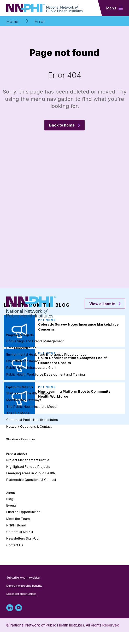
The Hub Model (18, 413)
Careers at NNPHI (19, 532)
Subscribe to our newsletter (23, 577)
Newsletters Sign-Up (22, 538)
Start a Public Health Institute (28, 393)
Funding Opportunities (23, 512)
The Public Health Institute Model (31, 407)
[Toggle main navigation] (114, 8)
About (10, 492)
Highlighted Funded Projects (28, 467)
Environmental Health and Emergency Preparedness (46, 354)
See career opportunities (21, 593)
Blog (9, 499)
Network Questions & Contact (29, 426)
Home (12, 21)
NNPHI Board (16, 525)
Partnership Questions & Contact (31, 480)
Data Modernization (21, 348)
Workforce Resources (20, 439)
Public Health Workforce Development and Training (45, 374)
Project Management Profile (27, 460)
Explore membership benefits (24, 585)
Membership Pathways (24, 400)
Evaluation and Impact (23, 361)
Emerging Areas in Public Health (30, 473)
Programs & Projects (20, 335)
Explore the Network (19, 387)
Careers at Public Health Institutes (32, 420)
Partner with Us (16, 453)
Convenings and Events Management (35, 341)
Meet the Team (18, 519)
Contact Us (14, 545)
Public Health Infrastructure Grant (31, 368)
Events (11, 505)
